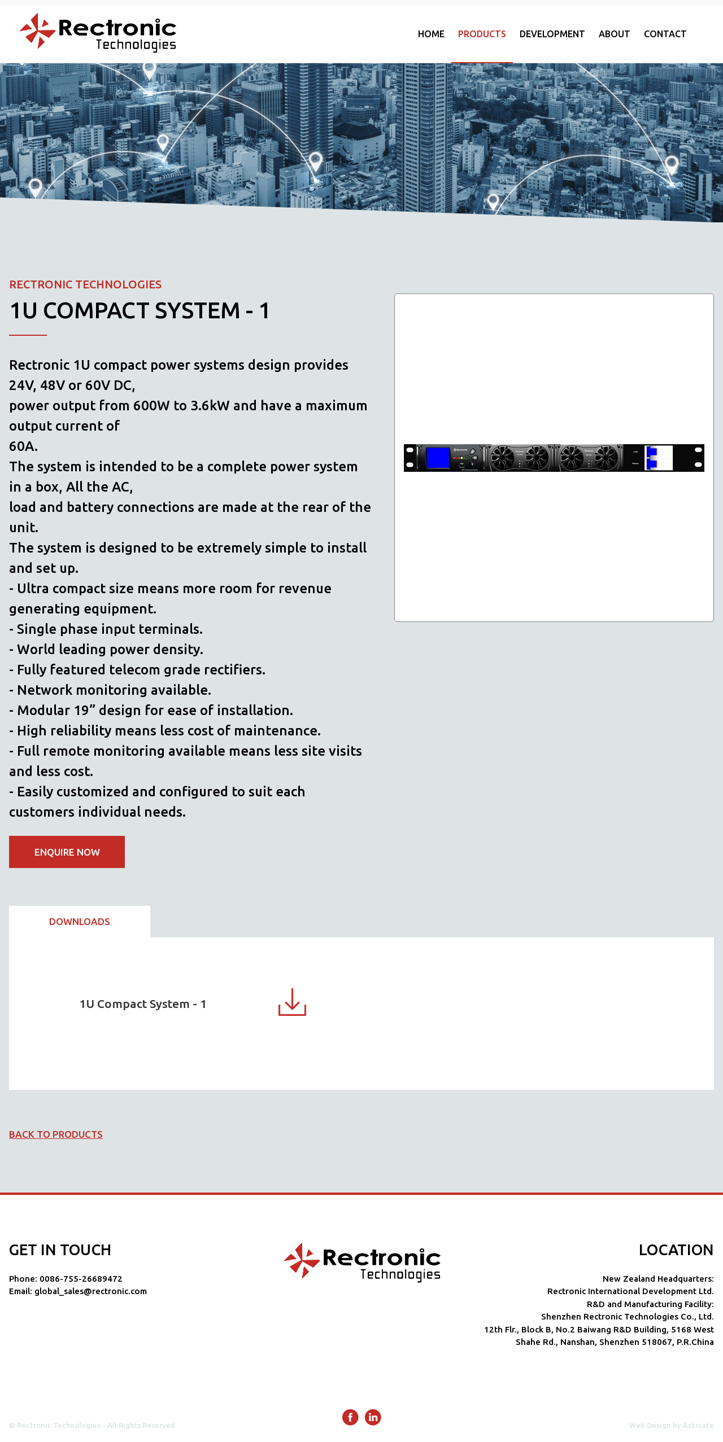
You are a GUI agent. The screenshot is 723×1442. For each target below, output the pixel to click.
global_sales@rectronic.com (90, 1291)
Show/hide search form (708, 34)
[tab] (79, 922)
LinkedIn (372, 1417)
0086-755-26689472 (81, 1278)
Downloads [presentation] (79, 921)
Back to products (56, 1134)
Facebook (350, 1417)
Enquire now (67, 852)
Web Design (650, 1425)
